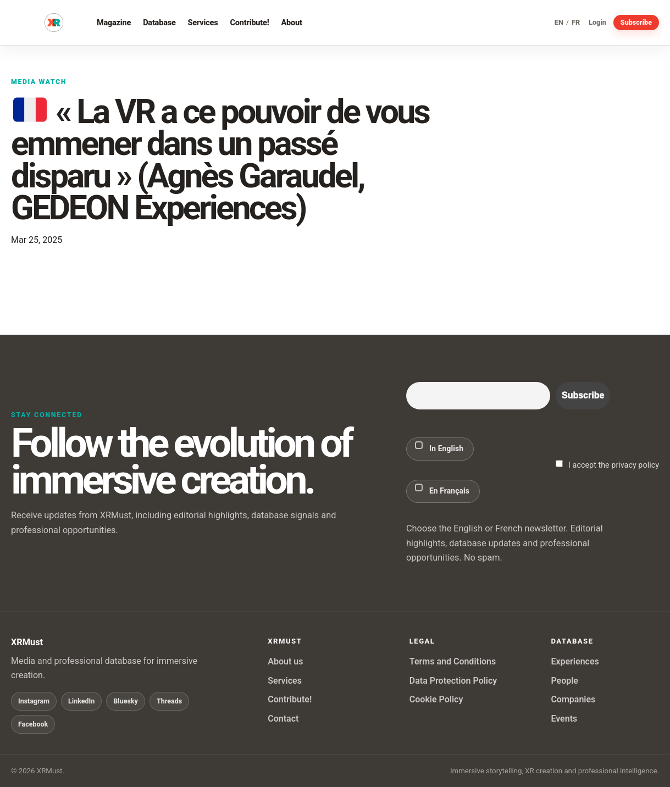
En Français (442, 489)
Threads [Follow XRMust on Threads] (169, 701)
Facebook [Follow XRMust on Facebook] (33, 724)
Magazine (114, 22)
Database (159, 22)
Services (203, 22)
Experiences (575, 661)
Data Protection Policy (453, 680)
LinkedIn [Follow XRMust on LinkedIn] (81, 701)
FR (576, 22)
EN (559, 22)
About (291, 22)
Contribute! (249, 22)
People (564, 680)
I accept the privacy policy (607, 464)
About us (285, 661)
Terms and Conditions (452, 661)
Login (597, 22)
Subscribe (636, 22)
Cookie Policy (436, 699)
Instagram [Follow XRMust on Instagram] (33, 701)
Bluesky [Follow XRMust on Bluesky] (125, 701)
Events (564, 718)
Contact (283, 718)
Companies (573, 699)
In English (439, 447)
